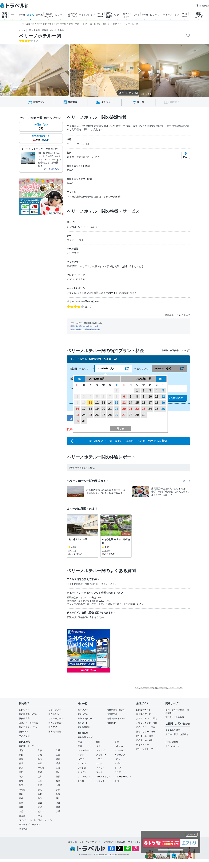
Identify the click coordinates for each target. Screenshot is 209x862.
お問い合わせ (171, 742)
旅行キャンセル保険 (174, 717)
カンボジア (120, 755)
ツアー (13, 15)
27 (103, 415)
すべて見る (128, 93)
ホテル (30, 15)
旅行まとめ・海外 (144, 740)
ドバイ (118, 781)
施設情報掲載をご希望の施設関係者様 (85, 329)
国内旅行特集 (54, 731)
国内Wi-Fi (52, 727)
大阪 (58, 785)
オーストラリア (103, 776)
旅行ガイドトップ (144, 749)
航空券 (21, 15)
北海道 (22, 750)
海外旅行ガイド (143, 714)
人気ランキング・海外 (146, 723)
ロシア (118, 772)
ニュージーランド (123, 776)
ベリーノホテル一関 (40, 36)
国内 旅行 (4, 15)
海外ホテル (83, 714)
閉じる (192, 835)
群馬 (21, 763)
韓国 (80, 742)
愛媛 (40, 803)
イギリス (119, 763)
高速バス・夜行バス (28, 723)
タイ (98, 746)
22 (116, 409)
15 (116, 402)
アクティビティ (87, 15)
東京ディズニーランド (29, 824)
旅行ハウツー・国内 (145, 727)
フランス (82, 768)
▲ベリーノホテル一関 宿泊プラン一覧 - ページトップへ (159, 688)
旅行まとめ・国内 (144, 736)
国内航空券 (24, 718)
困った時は (202, 5)
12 (97, 402)
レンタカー (61, 15)
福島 (21, 759)
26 (97, 415)
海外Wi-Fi (82, 723)
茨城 (58, 759)
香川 (58, 798)
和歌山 (22, 789)
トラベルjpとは (172, 746)
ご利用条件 (108, 842)
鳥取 (40, 794)
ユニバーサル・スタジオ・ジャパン (36, 820)
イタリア (100, 768)
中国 (80, 746)
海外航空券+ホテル (116, 710)
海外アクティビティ (116, 718)
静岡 (58, 776)
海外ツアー (83, 710)
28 (110, 415)
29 (116, 415)
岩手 (58, 750)
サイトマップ (134, 842)
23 (77, 415)
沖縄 (40, 816)
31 (84, 421)
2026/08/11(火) (105, 368)
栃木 (40, 759)
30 (77, 421)
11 (90, 402)
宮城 (40, 755)
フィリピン (101, 750)
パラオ (118, 759)
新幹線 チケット (48, 15)
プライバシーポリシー (90, 842)
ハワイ (81, 759)
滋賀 (21, 785)
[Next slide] (139, 70)
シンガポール (84, 750)
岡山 (21, 794)
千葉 (58, 763)
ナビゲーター (142, 744)
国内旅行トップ (26, 746)
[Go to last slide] (69, 70)
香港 (117, 742)
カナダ (99, 763)
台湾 (98, 742)
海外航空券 (112, 714)
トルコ (81, 781)
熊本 (40, 811)
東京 (21, 768)
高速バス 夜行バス (72, 15)
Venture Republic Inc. (106, 854)
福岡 (21, 807)
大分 (21, 811)
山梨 (58, 768)
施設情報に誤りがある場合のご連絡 (84, 326)
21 (110, 409)
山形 (58, 755)
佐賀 (40, 807)
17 (84, 409)
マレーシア (120, 750)
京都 (40, 785)
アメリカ (82, 763)
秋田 (21, 755)
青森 (40, 750)
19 (97, 409)
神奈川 (41, 768)
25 (90, 415)
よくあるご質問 (172, 730)
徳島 (21, 803)
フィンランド (84, 776)
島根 (21, 798)
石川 (21, 776)
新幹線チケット (55, 718)
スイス (99, 772)
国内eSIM (23, 731)
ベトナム (119, 746)
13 (103, 402)
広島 (58, 794)
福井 (40, 776)
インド (81, 755)
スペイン (82, 772)
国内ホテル (53, 714)
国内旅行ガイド (143, 710)
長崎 (58, 807)
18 (90, 409)
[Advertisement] (145, 651)
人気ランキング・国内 (146, 718)
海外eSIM (111, 723)
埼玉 (40, 763)
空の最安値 (24, 736)
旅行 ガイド (199, 15)
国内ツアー (24, 710)
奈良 (40, 789)
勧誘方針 (121, 842)
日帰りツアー (54, 710)
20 (103, 409)
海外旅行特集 (84, 727)
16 (77, 409)
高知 (58, 803)
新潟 (40, 772)
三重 (40, 781)
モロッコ (100, 781)
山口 (40, 798)
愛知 (21, 781)
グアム (99, 759)
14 (110, 402)
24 (84, 415)
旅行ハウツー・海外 (145, 731)
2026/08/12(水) (163, 368)
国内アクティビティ (28, 727)
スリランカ (101, 755)
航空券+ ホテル (127, 15)
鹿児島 (22, 816)
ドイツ (118, 768)
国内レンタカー (55, 723)
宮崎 (58, 811)
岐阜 (58, 781)
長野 (21, 772)
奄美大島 (23, 829)
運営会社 (72, 842)
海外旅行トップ (85, 737)
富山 (58, 772)
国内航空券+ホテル (28, 714)
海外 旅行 (109, 15)
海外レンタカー (85, 718)
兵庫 (58, 789)
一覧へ (185, 481)
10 (150, 396)
